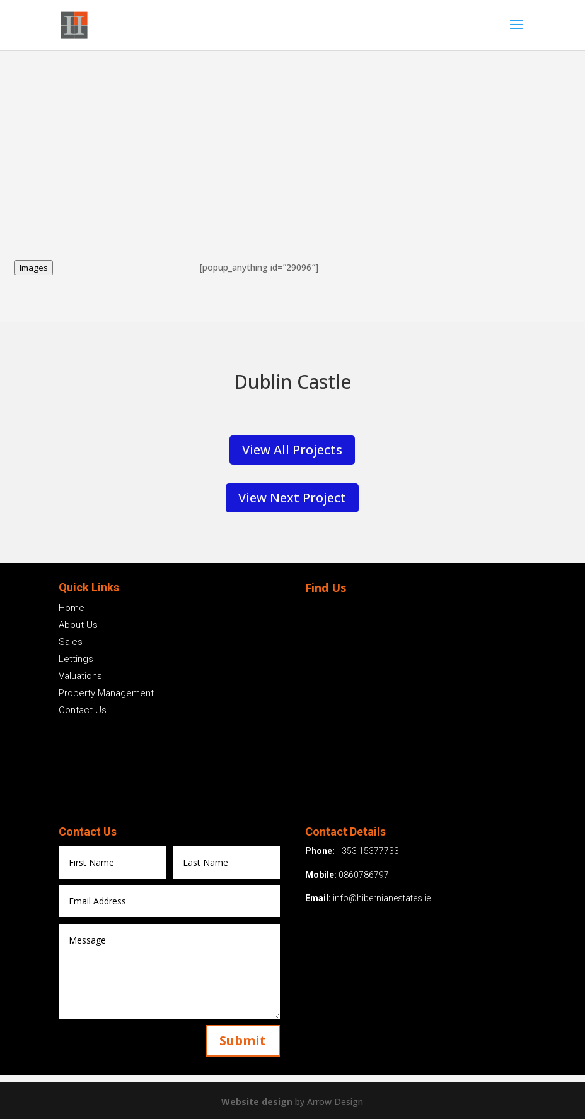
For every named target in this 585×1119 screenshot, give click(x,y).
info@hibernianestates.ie (382, 898)
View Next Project (292, 497)
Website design (258, 1102)
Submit (242, 1040)
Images (34, 267)
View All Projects (292, 449)
